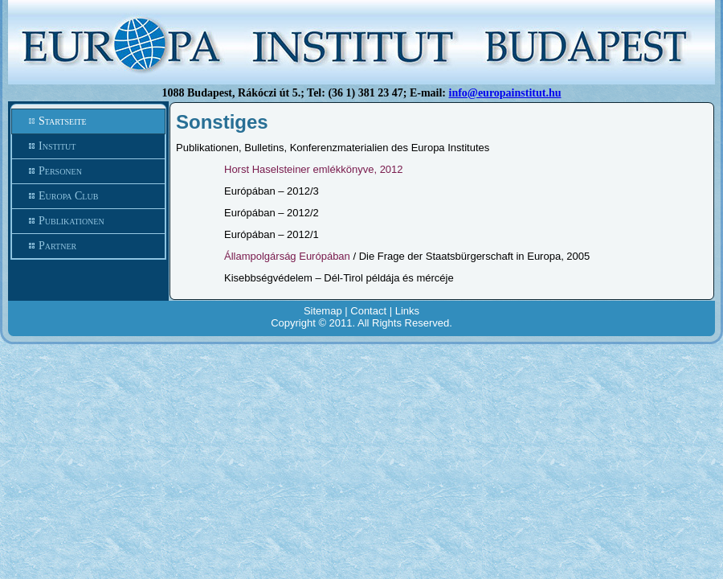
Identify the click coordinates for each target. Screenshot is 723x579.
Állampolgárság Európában (287, 256)
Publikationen (88, 221)
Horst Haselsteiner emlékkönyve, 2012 (313, 169)
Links (407, 311)
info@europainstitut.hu (505, 93)
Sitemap (323, 311)
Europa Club (88, 196)
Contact (368, 311)
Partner (88, 246)
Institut (88, 146)
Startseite (88, 121)
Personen (88, 171)
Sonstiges (222, 122)
